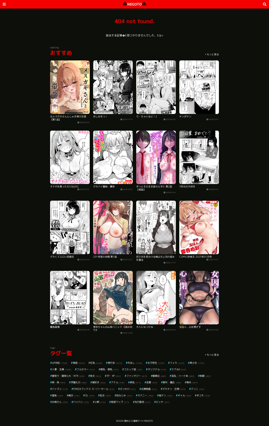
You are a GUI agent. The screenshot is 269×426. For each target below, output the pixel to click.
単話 (79, 362)
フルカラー (86, 369)
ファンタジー (136, 375)
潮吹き (99, 382)
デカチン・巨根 (174, 388)
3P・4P (114, 375)
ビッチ (162, 402)
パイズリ (60, 388)
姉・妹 (59, 382)
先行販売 (143, 402)
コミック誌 (133, 369)
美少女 (197, 362)
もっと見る (213, 54)
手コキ (203, 395)
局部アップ (120, 402)
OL (90, 395)
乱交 (105, 395)
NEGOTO (134, 4)
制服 (205, 375)
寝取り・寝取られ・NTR (68, 375)
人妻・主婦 (61, 369)
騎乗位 (159, 375)
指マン (165, 395)
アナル (118, 382)
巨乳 (96, 362)
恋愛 (151, 382)
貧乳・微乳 (109, 369)
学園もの (79, 382)
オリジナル (157, 369)
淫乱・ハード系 (183, 375)
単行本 (115, 362)
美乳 (135, 382)
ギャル (184, 395)
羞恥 (57, 395)
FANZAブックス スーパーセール (94, 388)
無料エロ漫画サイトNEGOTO (138, 420)
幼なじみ (124, 395)
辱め (192, 382)
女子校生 (156, 362)
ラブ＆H (178, 369)
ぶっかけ (128, 388)
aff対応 (59, 362)
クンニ (197, 388)
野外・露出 (172, 382)
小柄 (100, 402)
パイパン (81, 402)
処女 (95, 375)
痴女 (74, 395)
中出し (135, 362)
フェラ (177, 362)
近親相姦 (149, 388)
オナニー (146, 395)
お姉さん (60, 402)
